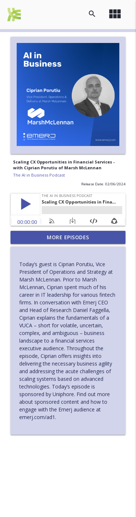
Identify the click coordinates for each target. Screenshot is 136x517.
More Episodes (68, 237)
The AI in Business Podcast (39, 175)
